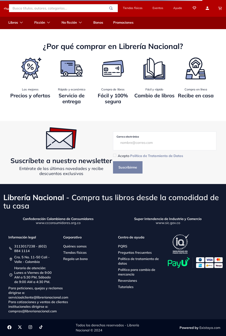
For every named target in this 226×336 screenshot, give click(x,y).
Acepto (150, 156)
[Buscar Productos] (111, 8)
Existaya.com (209, 328)
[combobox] (63, 8)
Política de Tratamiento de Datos (156, 156)
